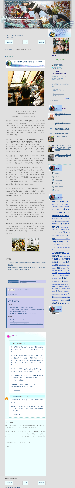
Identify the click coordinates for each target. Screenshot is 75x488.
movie (62, 202)
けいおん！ (66, 218)
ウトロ (64, 209)
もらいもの (60, 250)
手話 (61, 273)
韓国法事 (11, 49)
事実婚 (67, 268)
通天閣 (68, 288)
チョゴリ (56, 232)
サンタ (61, 227)
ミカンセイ (60, 247)
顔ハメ (61, 262)
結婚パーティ (62, 265)
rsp (65, 201)
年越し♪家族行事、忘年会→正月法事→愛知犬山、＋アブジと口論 (26, 267)
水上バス (59, 278)
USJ (55, 204)
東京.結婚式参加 (23, 282)
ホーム (9, 33)
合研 (55, 268)
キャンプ (58, 218)
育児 (56, 253)
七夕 (59, 273)
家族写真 (55, 256)
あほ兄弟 (58, 204)
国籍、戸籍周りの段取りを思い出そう (28, 281)
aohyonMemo (21, 17)
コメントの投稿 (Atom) (14, 487)
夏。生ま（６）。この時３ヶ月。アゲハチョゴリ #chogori (23, 313)
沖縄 (68, 253)
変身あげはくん (57, 300)
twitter (55, 67)
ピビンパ (65, 241)
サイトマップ (10, 37)
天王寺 (58, 291)
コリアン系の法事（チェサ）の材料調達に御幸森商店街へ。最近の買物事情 (26, 324)
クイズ (62, 218)
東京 (62, 291)
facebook (61, 65)
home (6, 49)
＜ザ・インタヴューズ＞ (57, 68)
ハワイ (66, 239)
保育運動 (63, 300)
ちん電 (57, 235)
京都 (67, 262)
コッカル (62, 221)
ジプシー (65, 227)
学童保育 (55, 259)
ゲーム (57, 221)
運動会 (61, 253)
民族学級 (63, 303)
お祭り (61, 212)
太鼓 (62, 281)
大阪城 (53, 284)
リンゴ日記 (57, 183)
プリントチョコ (61, 244)
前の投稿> (41, 42)
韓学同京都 (66, 259)
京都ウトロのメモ (59, 186)
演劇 (65, 253)
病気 (68, 297)
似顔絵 (53, 270)
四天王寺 (63, 268)
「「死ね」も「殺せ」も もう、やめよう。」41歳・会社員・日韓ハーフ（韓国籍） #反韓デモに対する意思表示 (27, 310)
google (58, 202)
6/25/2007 (27, 289)
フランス (56, 244)
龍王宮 (68, 303)
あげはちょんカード (59, 180)
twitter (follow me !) (59, 176)
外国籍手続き (66, 256)
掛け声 (60, 259)
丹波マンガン (64, 286)
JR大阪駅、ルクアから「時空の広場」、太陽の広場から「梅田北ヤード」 (63, 156)
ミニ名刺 (65, 247)
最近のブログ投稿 (56, 95)
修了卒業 (64, 273)
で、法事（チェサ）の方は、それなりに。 (19, 321)
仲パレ (60, 288)
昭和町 (63, 275)
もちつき (55, 249)
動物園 (55, 294)
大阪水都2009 (58, 284)
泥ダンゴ (54, 291)
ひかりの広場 (58, 242)
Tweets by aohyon (54, 100)
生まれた (65, 278)
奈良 (66, 294)
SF (67, 202)
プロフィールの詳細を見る (58, 93)
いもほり (66, 206)
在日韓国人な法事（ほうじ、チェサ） (28, 62)
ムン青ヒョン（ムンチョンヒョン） (16, 35)
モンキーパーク (66, 249)
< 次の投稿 (9, 42)
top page (57, 190)
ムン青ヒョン (16, 396)
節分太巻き (54, 281)
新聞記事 (55, 278)
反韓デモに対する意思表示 (60, 297)
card (53, 202)
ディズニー (62, 235)
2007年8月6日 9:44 (17, 414)
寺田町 (57, 270)
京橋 (64, 262)
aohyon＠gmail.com (58, 64)
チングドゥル (64, 232)
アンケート (61, 206)
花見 (61, 256)
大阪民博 (58, 286)
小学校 (59, 275)
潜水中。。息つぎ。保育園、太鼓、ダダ (19, 269)
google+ (55, 65)
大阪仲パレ (65, 284)
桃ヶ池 (65, 291)
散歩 (58, 268)
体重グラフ (66, 281)
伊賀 (53, 253)
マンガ (56, 247)
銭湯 (59, 281)
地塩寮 (57, 288)
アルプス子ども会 (64, 204)
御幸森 (68, 265)
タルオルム (58, 229)
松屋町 (66, 275)
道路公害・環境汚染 (61, 294)
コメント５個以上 (62, 224)
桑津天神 (55, 265)
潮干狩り (64, 288)
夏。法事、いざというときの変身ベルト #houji (20, 319)
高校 (53, 268)
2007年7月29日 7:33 (17, 390)
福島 (53, 300)
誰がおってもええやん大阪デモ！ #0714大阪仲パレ (21, 307)
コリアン (12, 294)
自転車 (55, 273)
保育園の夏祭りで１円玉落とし (62, 133)
